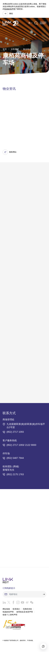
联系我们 (16, 609)
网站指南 (6, 609)
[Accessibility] (43, 646)
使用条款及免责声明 (24, 612)
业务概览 (15, 49)
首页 (5, 49)
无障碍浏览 (27, 609)
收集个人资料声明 (10, 615)
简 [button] (29, 23)
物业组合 (27, 49)
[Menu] (43, 23)
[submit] (43, 594)
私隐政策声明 (9, 9)
